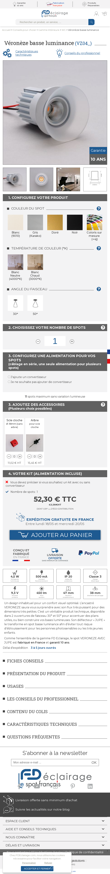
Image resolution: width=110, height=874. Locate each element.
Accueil (6, 30)
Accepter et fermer (37, 868)
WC (64, 30)
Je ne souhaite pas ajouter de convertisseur (41, 382)
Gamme (48, 30)
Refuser (48, 863)
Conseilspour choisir (24, 30)
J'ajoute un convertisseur (28, 377)
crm (74, 871)
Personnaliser (29, 863)
